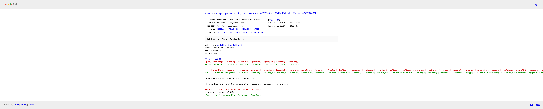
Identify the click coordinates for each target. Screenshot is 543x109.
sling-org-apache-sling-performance (237, 13)
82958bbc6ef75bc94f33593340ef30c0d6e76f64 (238, 29)
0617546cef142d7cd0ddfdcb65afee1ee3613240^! (288, 13)
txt (531, 104)
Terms (31, 104)
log (270, 19)
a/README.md (223, 45)
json (538, 104)
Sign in (537, 4)
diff (264, 32)
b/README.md (236, 45)
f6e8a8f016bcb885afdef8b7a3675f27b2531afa (238, 32)
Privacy (24, 104)
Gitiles (16, 104)
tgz (277, 19)
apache (209, 13)
